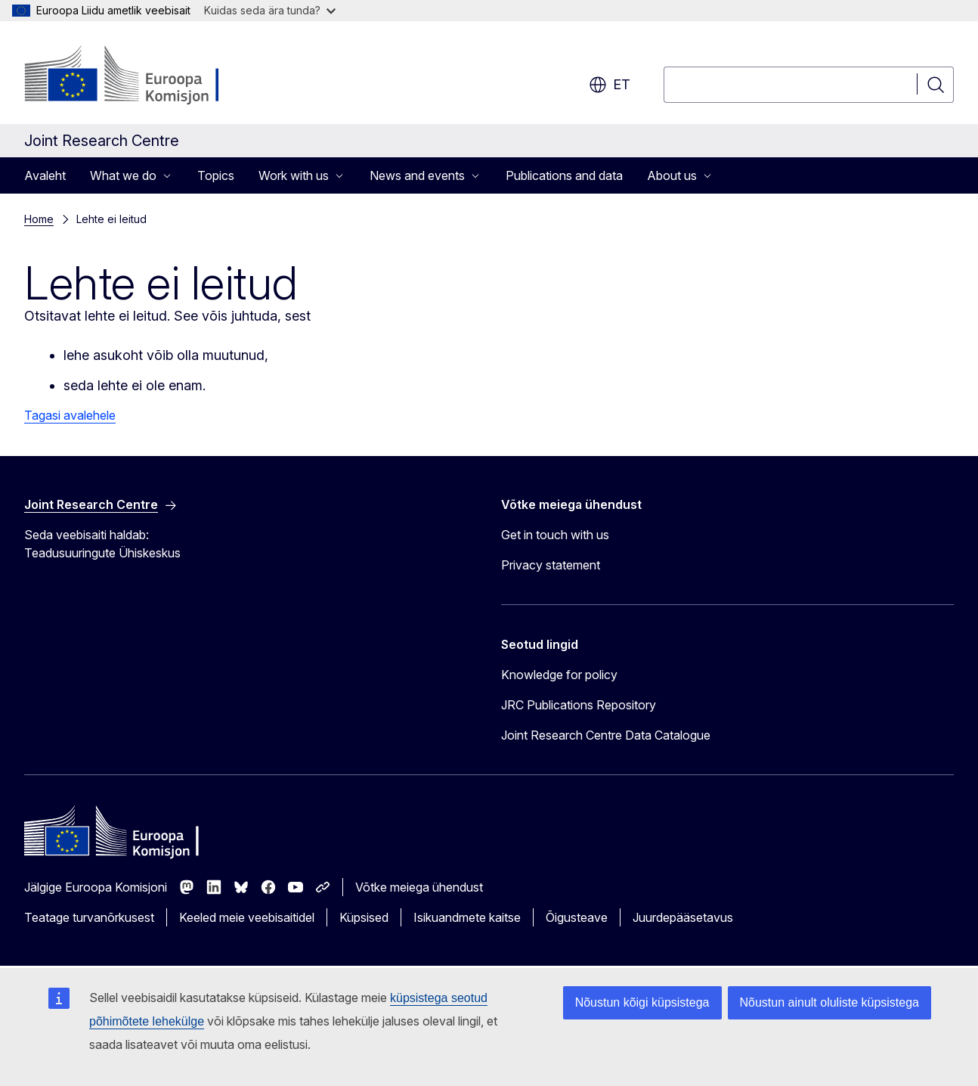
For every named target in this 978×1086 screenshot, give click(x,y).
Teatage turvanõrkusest (89, 917)
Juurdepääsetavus (683, 917)
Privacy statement (550, 564)
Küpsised (363, 917)
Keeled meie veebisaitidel (246, 917)
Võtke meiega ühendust (419, 887)
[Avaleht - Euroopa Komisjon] (146, 75)
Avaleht (45, 175)
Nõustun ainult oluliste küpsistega (829, 1002)
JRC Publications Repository (578, 704)
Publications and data (564, 175)
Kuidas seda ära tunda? (270, 10)
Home (39, 219)
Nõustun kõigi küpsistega (642, 1002)
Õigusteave (577, 917)
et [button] (609, 85)
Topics (215, 175)
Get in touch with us (555, 534)
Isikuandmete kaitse (467, 917)
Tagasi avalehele (70, 415)
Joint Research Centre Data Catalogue (605, 735)
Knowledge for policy (559, 674)
